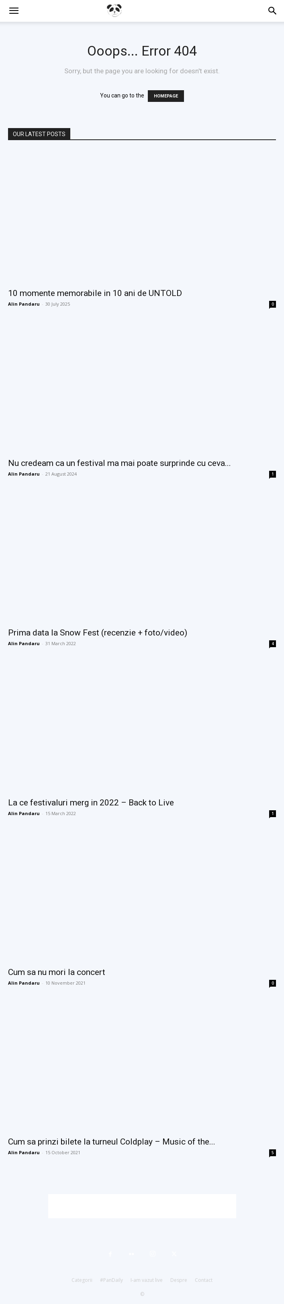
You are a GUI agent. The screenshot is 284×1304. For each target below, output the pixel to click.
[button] (14, 11)
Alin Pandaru (24, 304)
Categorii (82, 1280)
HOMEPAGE (166, 96)
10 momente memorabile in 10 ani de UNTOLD (95, 293)
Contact (203, 1280)
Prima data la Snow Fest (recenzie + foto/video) (97, 633)
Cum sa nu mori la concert (56, 972)
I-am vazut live (147, 1280)
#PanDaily (111, 1280)
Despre (178, 1280)
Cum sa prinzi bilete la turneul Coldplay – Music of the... (111, 1142)
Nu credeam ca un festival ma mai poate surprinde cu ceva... (119, 463)
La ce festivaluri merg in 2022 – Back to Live (91, 802)
